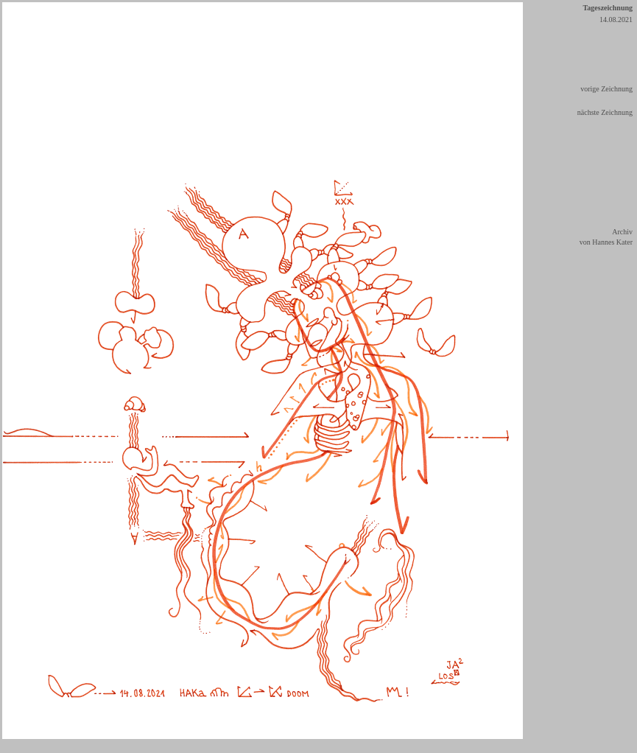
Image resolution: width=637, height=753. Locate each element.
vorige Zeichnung (606, 89)
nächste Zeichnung (605, 112)
